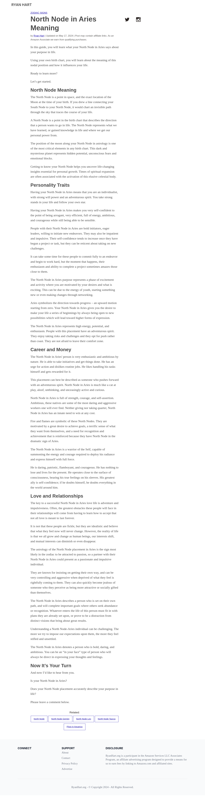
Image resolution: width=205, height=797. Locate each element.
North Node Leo (98, 719)
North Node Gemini (72, 719)
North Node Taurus (62, 728)
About (65, 754)
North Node (49, 719)
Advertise (67, 770)
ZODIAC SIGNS (38, 13)
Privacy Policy (70, 765)
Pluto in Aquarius (88, 728)
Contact (66, 759)
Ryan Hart (39, 35)
